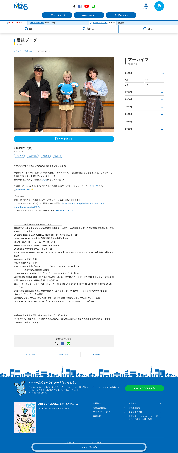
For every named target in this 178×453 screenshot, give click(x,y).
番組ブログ (29, 51)
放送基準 (132, 403)
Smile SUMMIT (37, 23)
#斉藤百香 (45, 156)
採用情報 (97, 416)
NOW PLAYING (100, 23)
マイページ (146, 8)
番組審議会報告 (100, 408)
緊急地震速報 (134, 408)
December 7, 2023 (64, 210)
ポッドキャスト (121, 15)
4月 (126, 80)
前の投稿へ (97, 354)
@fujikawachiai (22, 189)
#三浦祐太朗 (32, 156)
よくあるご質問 (135, 412)
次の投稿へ (30, 354)
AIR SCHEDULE (58, 403)
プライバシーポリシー (103, 412)
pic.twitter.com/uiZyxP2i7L (27, 207)
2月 (126, 85)
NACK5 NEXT (89, 15)
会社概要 (97, 403)
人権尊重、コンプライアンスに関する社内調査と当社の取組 (143, 417)
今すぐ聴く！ (66, 139)
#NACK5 (91, 203)
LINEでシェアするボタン (68, 343)
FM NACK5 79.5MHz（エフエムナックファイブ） (21, 6)
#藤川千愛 (57, 156)
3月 (147, 80)
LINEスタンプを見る (144, 388)
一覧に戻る (63, 354)
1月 (147, 85)
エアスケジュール (56, 15)
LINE (93, 6)
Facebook (79, 6)
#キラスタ (19, 156)
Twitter (74, 6)
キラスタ (18, 51)
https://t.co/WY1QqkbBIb (74, 203)
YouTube (86, 6)
